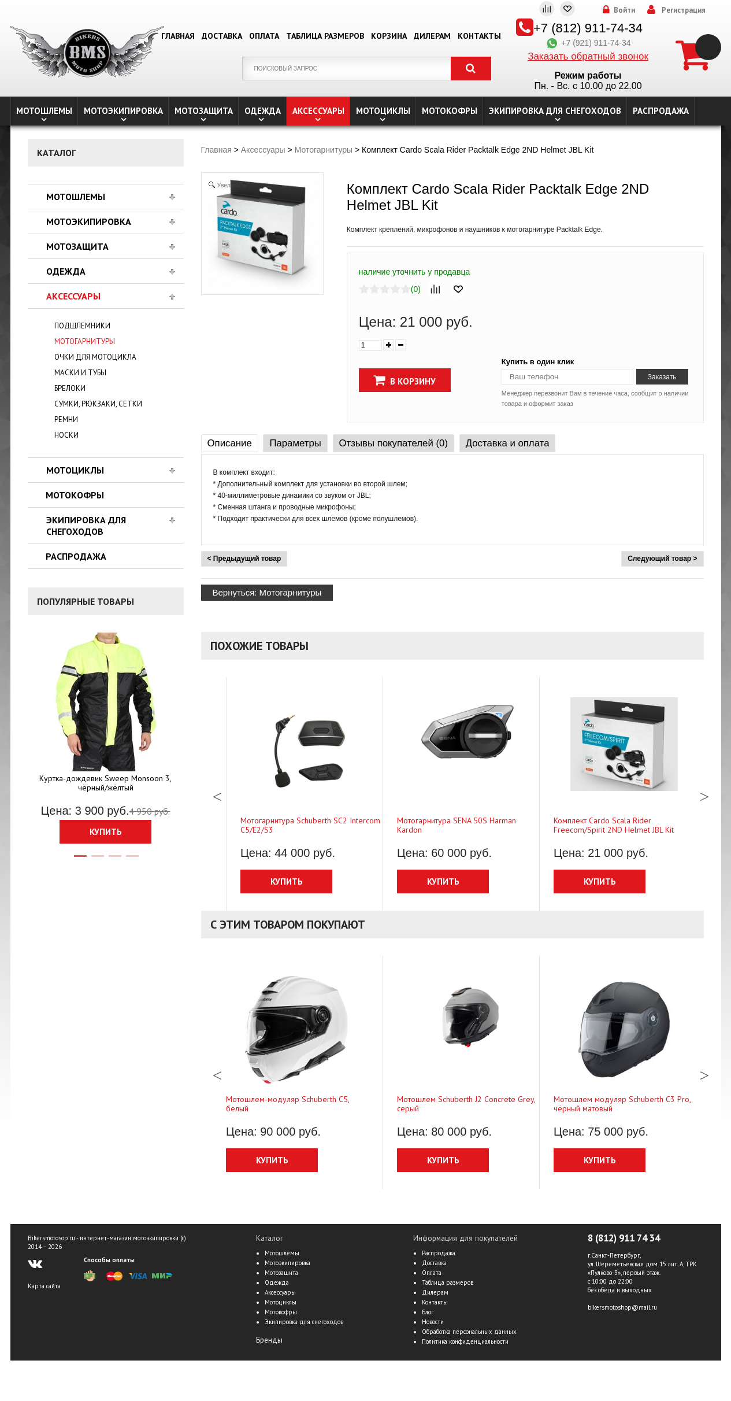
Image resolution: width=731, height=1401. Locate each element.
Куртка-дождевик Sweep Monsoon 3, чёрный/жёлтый (105, 783)
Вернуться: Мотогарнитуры (267, 592)
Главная (178, 36)
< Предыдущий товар (244, 559)
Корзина (389, 36)
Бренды (269, 1340)
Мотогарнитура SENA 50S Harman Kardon (456, 825)
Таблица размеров (325, 36)
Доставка (222, 36)
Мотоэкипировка (123, 110)
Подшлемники (82, 326)
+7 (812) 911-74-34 (588, 28)
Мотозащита (204, 110)
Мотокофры (449, 110)
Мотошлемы (44, 110)
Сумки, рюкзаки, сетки (98, 404)
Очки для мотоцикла (95, 357)
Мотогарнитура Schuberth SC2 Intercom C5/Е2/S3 (310, 825)
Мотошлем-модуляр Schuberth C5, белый (287, 1104)
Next (704, 794)
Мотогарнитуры (84, 341)
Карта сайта (44, 1286)
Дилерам (432, 36)
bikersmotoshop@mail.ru (622, 1307)
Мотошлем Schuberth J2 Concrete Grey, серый (466, 1104)
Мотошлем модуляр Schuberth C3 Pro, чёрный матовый (622, 1104)
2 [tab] (97, 861)
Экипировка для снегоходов (555, 110)
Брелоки (70, 388)
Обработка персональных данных (469, 1332)
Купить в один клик (538, 361)
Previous (217, 794)
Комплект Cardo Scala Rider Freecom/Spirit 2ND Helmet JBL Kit (614, 825)
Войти (624, 10)
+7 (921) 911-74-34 (587, 42)
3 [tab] (114, 861)
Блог (427, 1312)
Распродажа (661, 110)
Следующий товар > (662, 559)
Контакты (479, 36)
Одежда (262, 110)
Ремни (66, 419)
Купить (106, 831)
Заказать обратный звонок (588, 56)
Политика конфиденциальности (465, 1341)
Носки (66, 435)
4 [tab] (132, 861)
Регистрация (684, 10)
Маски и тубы (80, 373)
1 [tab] (80, 861)
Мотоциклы (383, 110)
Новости (433, 1322)
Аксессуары (318, 110)
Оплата (264, 36)
